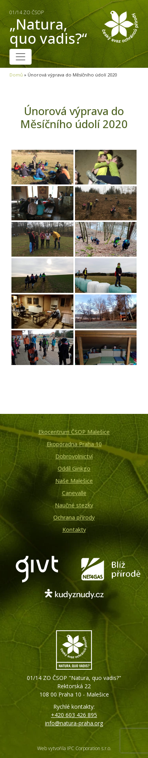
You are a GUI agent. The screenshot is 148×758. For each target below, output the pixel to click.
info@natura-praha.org (74, 723)
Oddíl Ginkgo (74, 468)
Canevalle (74, 493)
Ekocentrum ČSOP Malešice (74, 432)
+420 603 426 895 (74, 715)
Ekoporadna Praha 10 (74, 444)
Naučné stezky (74, 505)
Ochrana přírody (74, 517)
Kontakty (74, 529)
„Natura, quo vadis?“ (50, 28)
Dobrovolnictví (74, 456)
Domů (16, 75)
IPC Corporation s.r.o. (89, 748)
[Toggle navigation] (20, 57)
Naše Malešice (74, 480)
